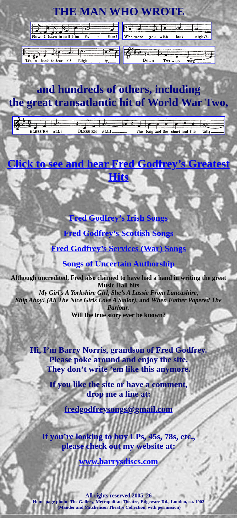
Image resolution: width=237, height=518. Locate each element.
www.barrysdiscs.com (118, 461)
